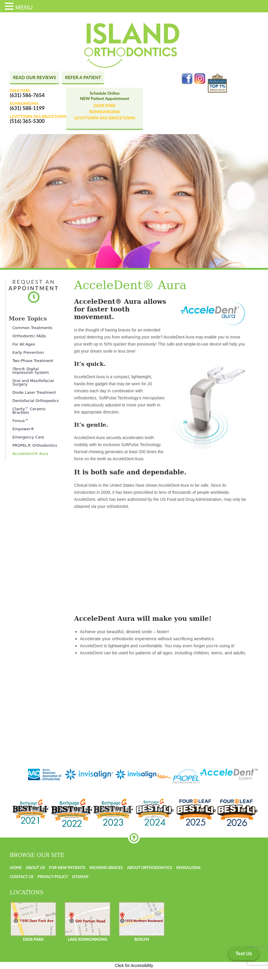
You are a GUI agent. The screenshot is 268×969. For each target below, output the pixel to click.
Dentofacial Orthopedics (35, 400)
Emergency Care (28, 437)
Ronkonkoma (104, 111)
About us (35, 867)
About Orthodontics (149, 867)
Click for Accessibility (134, 965)
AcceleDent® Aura (30, 453)
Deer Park (105, 105)
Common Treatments (32, 328)
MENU (24, 7)
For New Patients (67, 867)
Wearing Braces (106, 867)
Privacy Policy (53, 876)
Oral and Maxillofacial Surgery (33, 382)
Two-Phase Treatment (32, 360)
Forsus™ (20, 420)
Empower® (23, 429)
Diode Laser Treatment (34, 392)
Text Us (243, 953)
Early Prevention (28, 352)
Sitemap (80, 876)
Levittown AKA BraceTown (104, 117)
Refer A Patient (83, 77)
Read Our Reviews (34, 77)
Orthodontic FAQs (29, 336)
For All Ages (23, 344)
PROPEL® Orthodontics (34, 445)
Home (15, 867)
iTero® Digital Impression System (30, 371)
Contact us (22, 876)
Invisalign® (188, 867)
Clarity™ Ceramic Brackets (29, 411)
